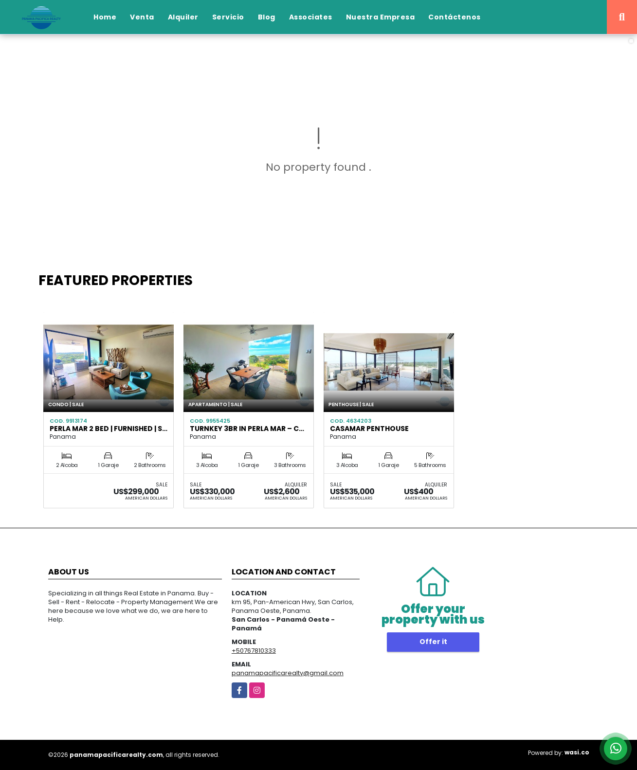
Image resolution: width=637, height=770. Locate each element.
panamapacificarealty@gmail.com (288, 673)
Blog (266, 17)
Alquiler (183, 17)
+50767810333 (254, 650)
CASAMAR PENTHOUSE (369, 428)
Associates (310, 17)
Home (104, 17)
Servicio (228, 17)
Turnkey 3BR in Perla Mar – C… (247, 428)
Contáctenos (454, 17)
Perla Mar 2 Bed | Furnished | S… (108, 428)
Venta (142, 17)
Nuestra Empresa (380, 17)
